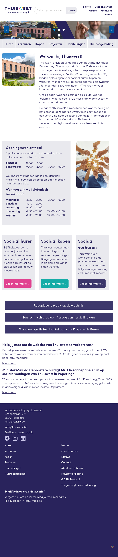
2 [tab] (59, 29)
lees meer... (9, 363)
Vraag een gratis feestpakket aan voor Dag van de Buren (59, 329)
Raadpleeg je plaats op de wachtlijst (59, 305)
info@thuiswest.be (16, 427)
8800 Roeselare (14, 417)
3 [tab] (63, 29)
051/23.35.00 (17, 421)
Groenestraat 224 (15, 414)
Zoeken (71, 10)
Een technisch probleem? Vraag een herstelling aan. (59, 317)
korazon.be (107, 547)
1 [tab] (54, 29)
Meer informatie (17, 283)
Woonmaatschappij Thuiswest (23, 410)
